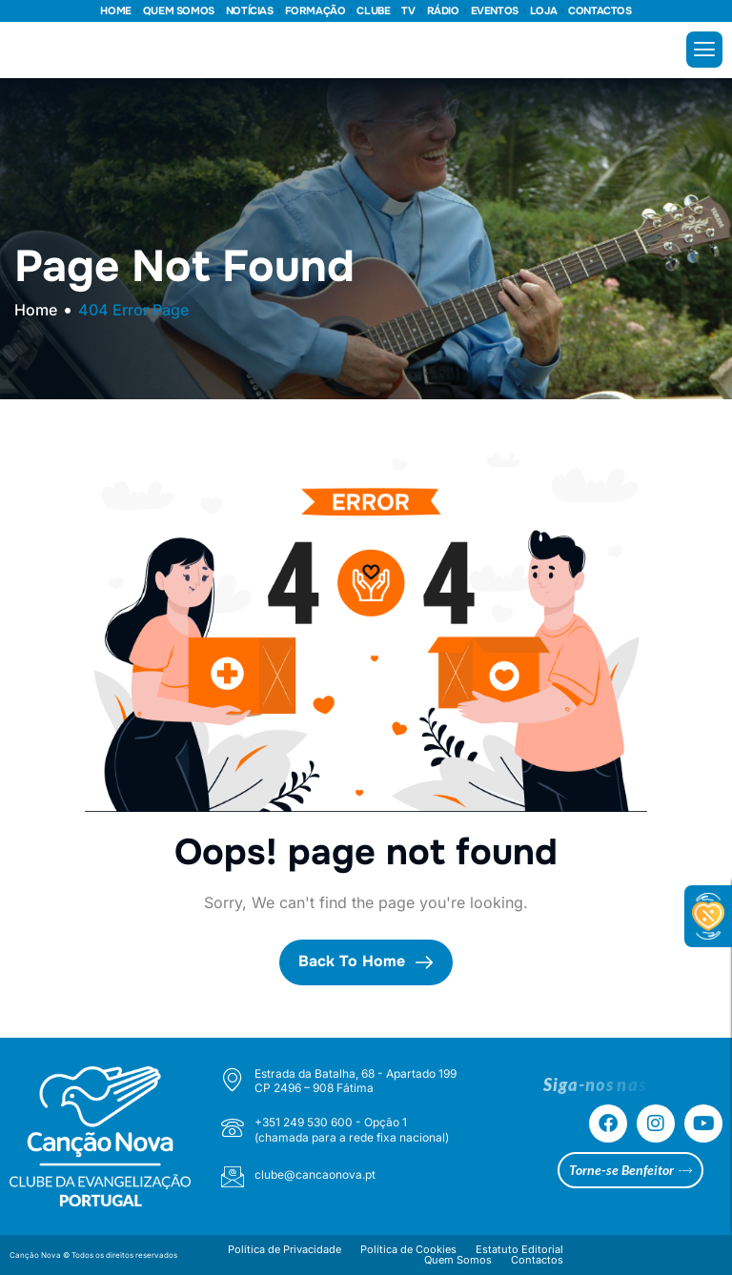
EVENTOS (494, 11)
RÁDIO (443, 11)
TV (408, 11)
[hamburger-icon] (704, 49)
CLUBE (373, 11)
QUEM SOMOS (178, 11)
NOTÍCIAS (250, 11)
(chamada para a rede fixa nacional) (351, 1137)
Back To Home (366, 961)
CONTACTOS (599, 11)
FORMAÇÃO (315, 11)
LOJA (543, 11)
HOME (115, 11)
